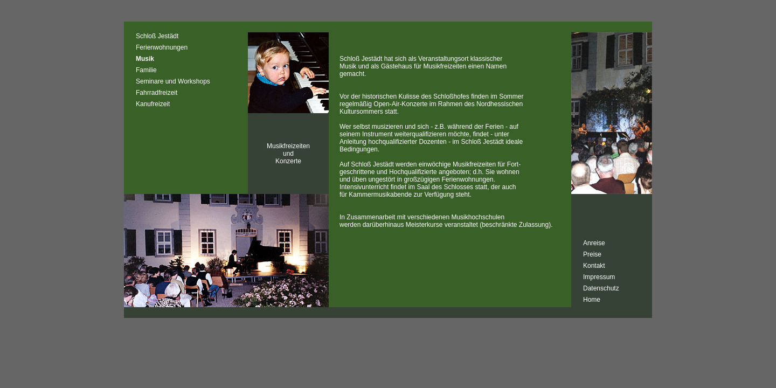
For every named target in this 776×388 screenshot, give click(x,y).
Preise (592, 254)
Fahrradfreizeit (156, 92)
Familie (146, 70)
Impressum (599, 277)
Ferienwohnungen (162, 47)
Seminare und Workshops (173, 81)
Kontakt (594, 265)
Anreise (594, 243)
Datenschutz (601, 288)
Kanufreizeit (153, 104)
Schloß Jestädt (157, 36)
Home (591, 299)
